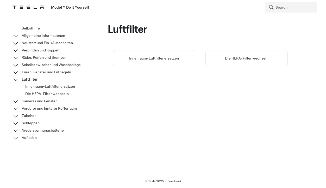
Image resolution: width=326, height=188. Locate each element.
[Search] (291, 7)
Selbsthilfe (31, 28)
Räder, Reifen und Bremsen (44, 57)
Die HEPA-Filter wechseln (246, 58)
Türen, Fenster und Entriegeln (46, 72)
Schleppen (31, 123)
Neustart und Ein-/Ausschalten (47, 43)
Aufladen (29, 138)
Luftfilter (30, 79)
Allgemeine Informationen (43, 35)
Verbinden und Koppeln (41, 50)
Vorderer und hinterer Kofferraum (49, 108)
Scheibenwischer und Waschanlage (51, 65)
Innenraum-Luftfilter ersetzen (154, 58)
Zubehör (29, 116)
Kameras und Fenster (39, 101)
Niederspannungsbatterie (43, 130)
